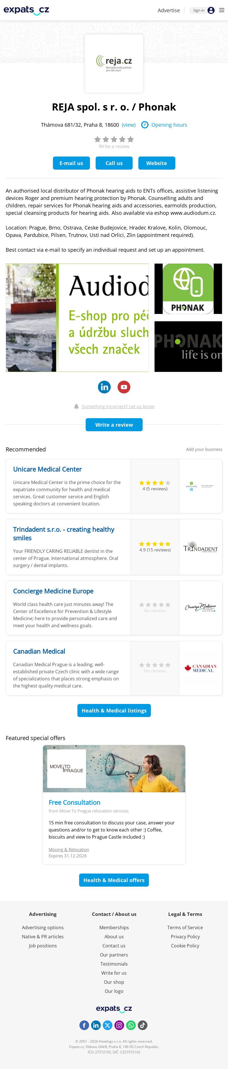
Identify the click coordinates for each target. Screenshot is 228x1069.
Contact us (114, 946)
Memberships (114, 927)
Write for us (114, 973)
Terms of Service (185, 927)
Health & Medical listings (114, 710)
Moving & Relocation (69, 849)
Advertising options (43, 927)
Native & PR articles (43, 936)
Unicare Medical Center (47, 469)
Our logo (114, 991)
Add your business (204, 449)
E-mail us (71, 163)
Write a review (114, 424)
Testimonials (114, 964)
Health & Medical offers (114, 880)
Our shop (114, 982)
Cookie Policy (185, 946)
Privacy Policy (185, 936)
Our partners (114, 955)
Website (156, 163)
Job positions (43, 946)
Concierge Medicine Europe (53, 591)
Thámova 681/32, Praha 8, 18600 (88, 124)
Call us (114, 163)
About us (114, 936)
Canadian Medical (39, 651)
